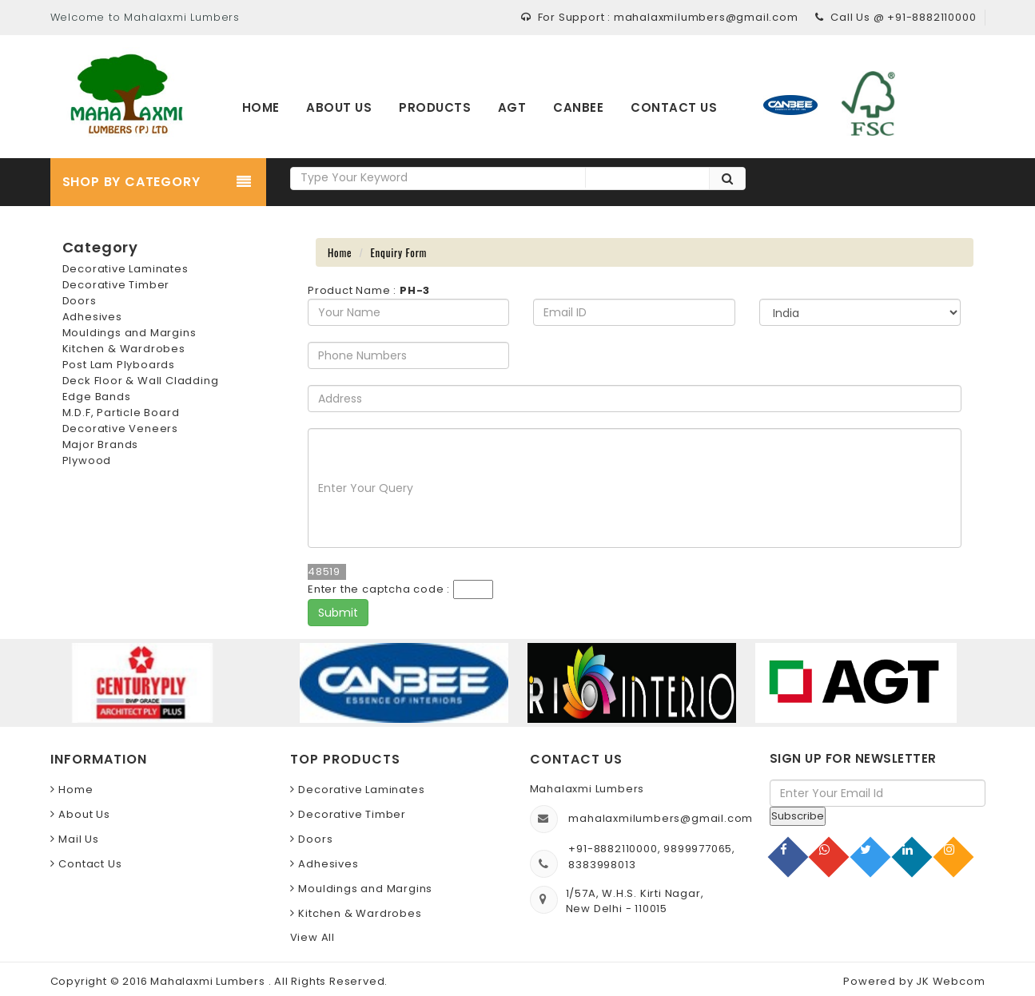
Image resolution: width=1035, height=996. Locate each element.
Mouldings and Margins (129, 332)
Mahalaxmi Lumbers (209, 981)
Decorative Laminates (125, 268)
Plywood (87, 460)
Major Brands (100, 444)
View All (312, 937)
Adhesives (92, 316)
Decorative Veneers (120, 428)
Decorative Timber (116, 284)
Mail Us (78, 839)
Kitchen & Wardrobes (123, 348)
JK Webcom (950, 981)
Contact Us (89, 863)
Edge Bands (96, 396)
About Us (83, 814)
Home (340, 252)
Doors (79, 300)
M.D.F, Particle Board (121, 412)
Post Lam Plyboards (118, 364)
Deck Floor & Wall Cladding (140, 380)
